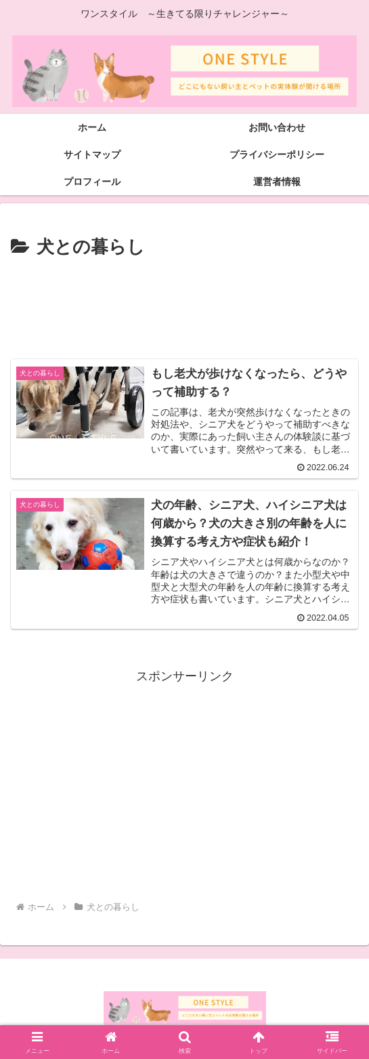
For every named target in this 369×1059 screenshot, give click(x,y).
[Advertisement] (184, 303)
